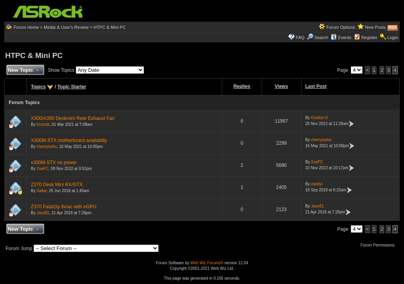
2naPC (43, 168)
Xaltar (42, 191)
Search (321, 37)
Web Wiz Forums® (206, 263)
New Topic (23, 70)
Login (392, 37)
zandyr (317, 184)
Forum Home (26, 27)
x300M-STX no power (54, 162)
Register (369, 37)
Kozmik (43, 124)
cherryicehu (47, 146)
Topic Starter (71, 87)
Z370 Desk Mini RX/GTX (56, 184)
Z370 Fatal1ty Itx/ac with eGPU (63, 206)
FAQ (300, 37)
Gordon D (319, 118)
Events (341, 37)
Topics (38, 87)
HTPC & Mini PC (110, 27)
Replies (242, 86)
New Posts (375, 27)
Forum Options (340, 27)
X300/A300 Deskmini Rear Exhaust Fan (72, 118)
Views (281, 86)
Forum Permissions (379, 245)
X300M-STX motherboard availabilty (69, 140)
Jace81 (43, 213)
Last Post (316, 86)
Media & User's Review (66, 27)
